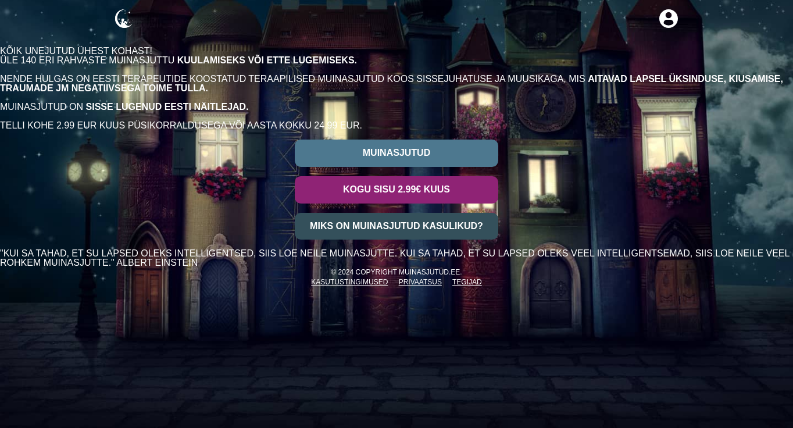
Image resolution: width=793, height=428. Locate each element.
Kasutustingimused (349, 282)
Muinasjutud (396, 153)
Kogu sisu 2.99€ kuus (396, 189)
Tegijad (467, 282)
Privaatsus (420, 282)
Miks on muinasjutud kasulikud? (396, 226)
